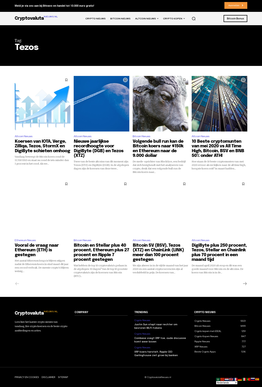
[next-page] (244, 283)
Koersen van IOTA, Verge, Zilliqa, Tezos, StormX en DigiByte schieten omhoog (42, 146)
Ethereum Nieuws (25, 240)
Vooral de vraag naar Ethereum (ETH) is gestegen (37, 250)
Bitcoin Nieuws (141, 136)
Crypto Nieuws (142, 320)
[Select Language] (226, 382)
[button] (194, 18)
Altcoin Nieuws (24, 136)
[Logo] (41, 313)
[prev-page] (17, 283)
